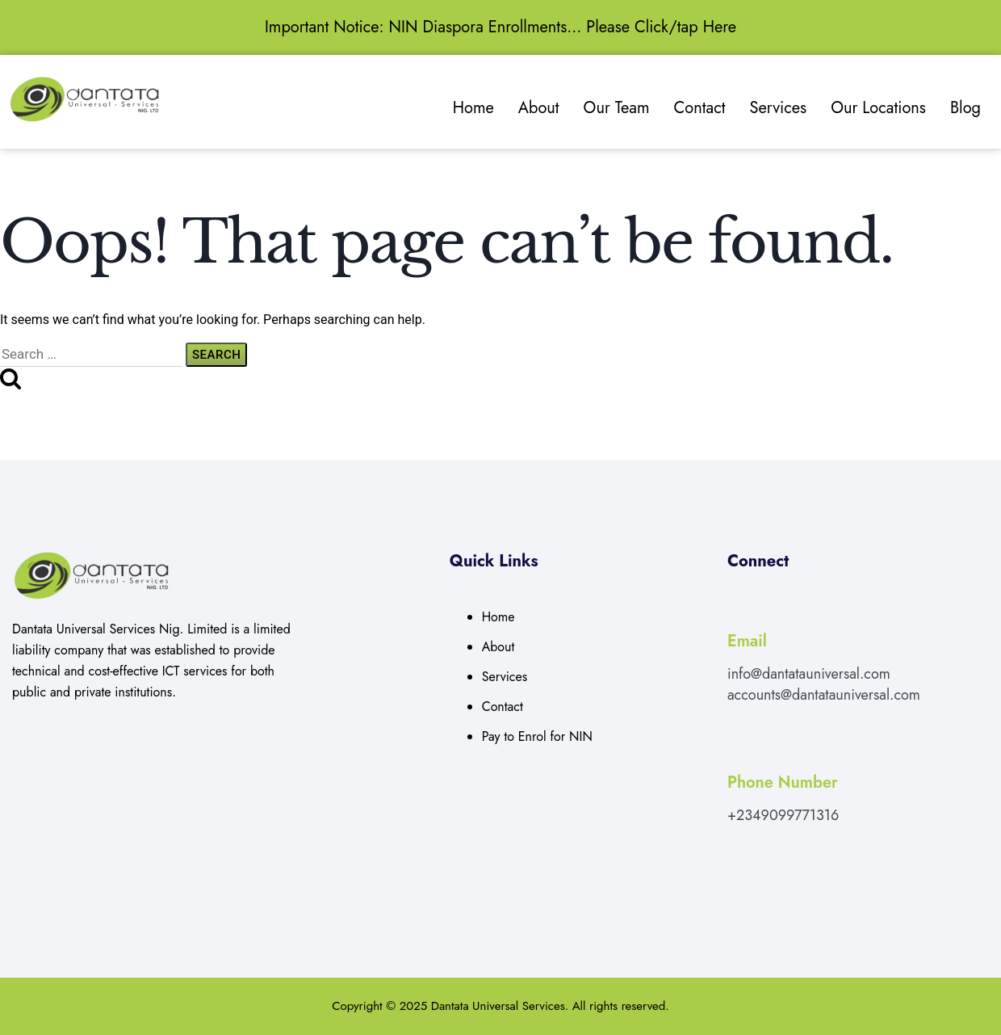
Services (778, 108)
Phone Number (782, 782)
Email (747, 641)
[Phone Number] (736, 745)
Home (473, 108)
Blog (965, 108)
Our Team (617, 108)
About (538, 108)
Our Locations (878, 108)
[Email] (736, 603)
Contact (700, 108)
